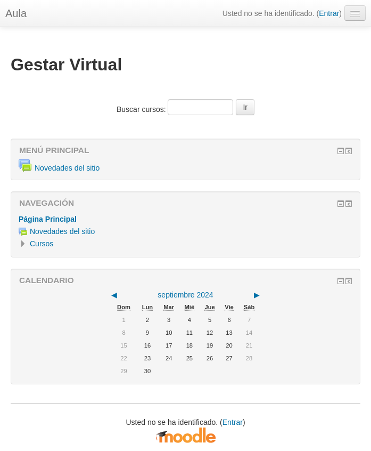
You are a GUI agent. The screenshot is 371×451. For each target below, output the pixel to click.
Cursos (41, 243)
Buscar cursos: (142, 109)
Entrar (329, 13)
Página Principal (48, 219)
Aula (16, 13)
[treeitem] (185, 219)
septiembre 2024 (185, 295)
